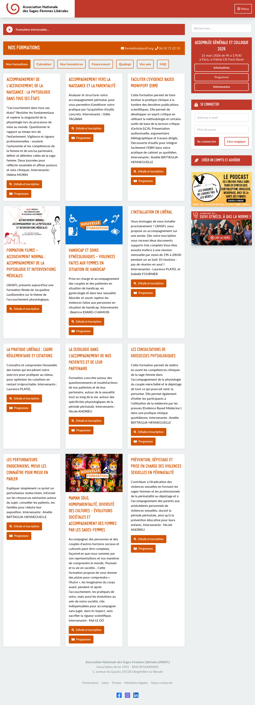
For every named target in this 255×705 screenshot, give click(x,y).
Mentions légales (136, 682)
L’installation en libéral (151, 212)
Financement (101, 64)
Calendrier (43, 64)
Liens (105, 682)
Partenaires (90, 682)
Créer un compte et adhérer (217, 161)
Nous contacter (162, 682)
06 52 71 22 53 (169, 48)
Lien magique (236, 141)
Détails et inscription (24, 184)
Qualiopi (125, 64)
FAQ (163, 64)
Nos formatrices (71, 64)
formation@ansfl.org (139, 48)
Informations (222, 67)
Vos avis (145, 64)
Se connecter (206, 141)
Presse (116, 682)
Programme (18, 193)
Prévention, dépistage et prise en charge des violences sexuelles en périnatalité (156, 466)
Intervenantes (221, 86)
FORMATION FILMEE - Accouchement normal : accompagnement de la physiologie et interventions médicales (31, 263)
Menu (243, 9)
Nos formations (17, 64)
